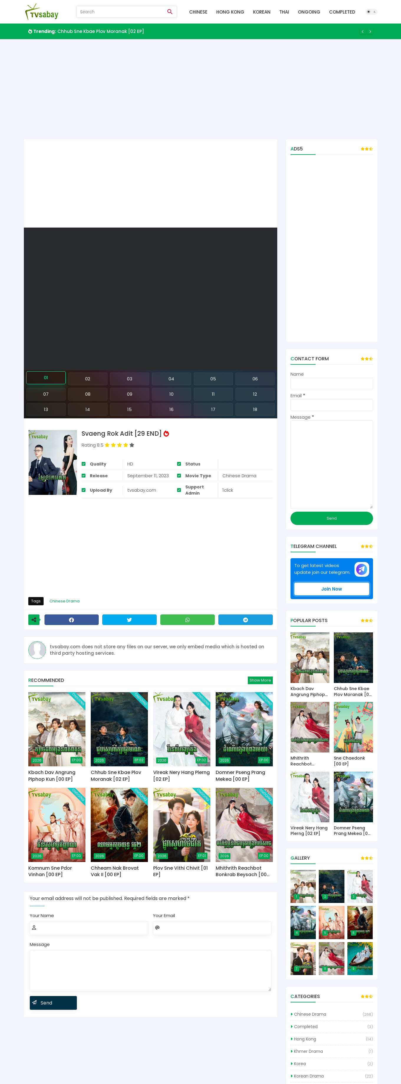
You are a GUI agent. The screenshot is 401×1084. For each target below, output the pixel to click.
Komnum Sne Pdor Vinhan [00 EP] (50, 871)
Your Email (164, 915)
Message (40, 944)
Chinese (198, 12)
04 (171, 379)
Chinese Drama (64, 601)
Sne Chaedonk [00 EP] (349, 761)
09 (129, 394)
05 (213, 379)
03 (129, 379)
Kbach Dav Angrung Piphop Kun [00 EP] (51, 775)
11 (213, 394)
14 (87, 409)
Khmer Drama (308, 1051)
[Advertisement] (200, 89)
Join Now (331, 589)
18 (255, 409)
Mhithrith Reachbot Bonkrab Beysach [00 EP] (241, 871)
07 (46, 394)
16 (171, 409)
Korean (261, 12)
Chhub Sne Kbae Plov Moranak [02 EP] (100, 31)
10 (171, 394)
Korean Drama (309, 1076)
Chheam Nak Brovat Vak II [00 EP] (115, 871)
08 (87, 394)
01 (46, 377)
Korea (300, 1064)
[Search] (120, 12)
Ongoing (309, 12)
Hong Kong (230, 12)
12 (255, 394)
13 (46, 409)
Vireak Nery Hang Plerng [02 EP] (181, 775)
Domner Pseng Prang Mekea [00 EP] (240, 775)
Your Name (42, 915)
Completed (342, 12)
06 (255, 379)
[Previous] (363, 31)
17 (213, 409)
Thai (284, 12)
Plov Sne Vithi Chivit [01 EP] (180, 871)
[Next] (370, 31)
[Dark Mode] (371, 12)
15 (129, 409)
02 (87, 379)
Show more (260, 680)
